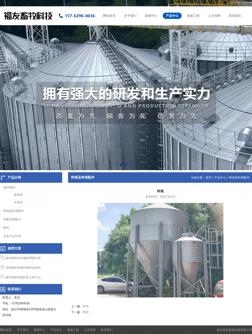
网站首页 (109, 16)
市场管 (17, 202)
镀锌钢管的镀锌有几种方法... (23, 277)
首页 (210, 177)
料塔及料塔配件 (240, 177)
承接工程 (193, 16)
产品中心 (172, 16)
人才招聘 (214, 16)
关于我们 (130, 16)
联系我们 (235, 16)
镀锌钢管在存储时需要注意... (23, 258)
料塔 (87, 306)
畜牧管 (17, 194)
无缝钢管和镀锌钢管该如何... (23, 267)
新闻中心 (151, 16)
